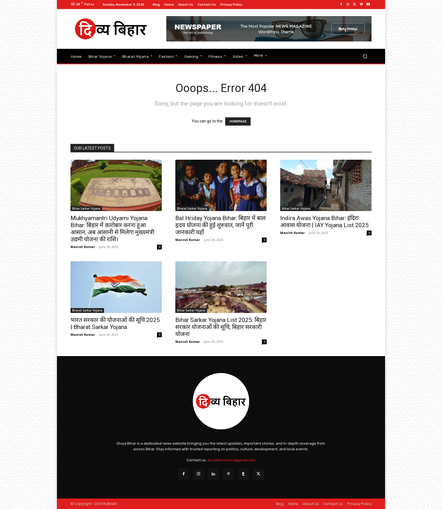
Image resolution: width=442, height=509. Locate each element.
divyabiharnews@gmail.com (231, 460)
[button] (365, 56)
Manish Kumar (82, 247)
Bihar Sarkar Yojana (86, 208)
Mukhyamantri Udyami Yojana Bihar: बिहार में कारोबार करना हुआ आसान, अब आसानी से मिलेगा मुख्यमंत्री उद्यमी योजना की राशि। (112, 229)
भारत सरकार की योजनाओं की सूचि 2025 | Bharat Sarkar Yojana (115, 323)
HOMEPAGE (237, 121)
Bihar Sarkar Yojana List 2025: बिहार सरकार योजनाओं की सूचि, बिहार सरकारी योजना (220, 327)
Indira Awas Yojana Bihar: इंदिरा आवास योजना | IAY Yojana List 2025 (324, 222)
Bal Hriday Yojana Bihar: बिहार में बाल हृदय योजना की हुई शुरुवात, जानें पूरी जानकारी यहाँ (220, 225)
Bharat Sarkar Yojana (192, 208)
